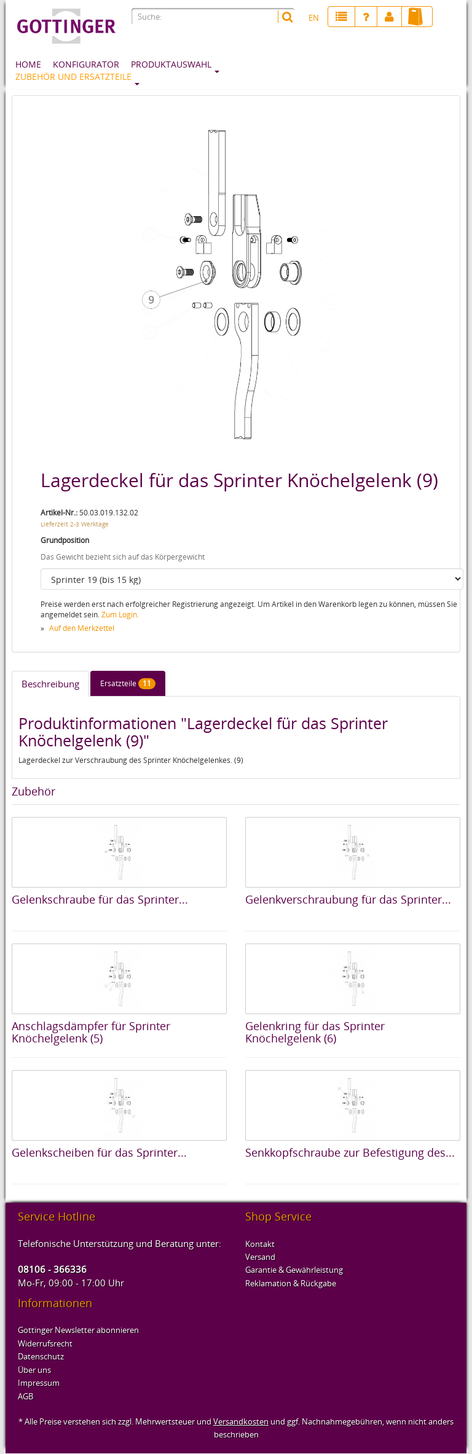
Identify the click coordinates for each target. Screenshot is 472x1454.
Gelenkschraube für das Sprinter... (100, 899)
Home (28, 64)
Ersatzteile (127, 683)
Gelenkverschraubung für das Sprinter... (348, 899)
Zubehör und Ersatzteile (73, 76)
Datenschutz (41, 1356)
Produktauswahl (171, 64)
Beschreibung (50, 684)
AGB (25, 1396)
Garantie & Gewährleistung (294, 1269)
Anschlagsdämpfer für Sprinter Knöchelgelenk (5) (91, 1032)
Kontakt (260, 1243)
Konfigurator (86, 64)
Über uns (34, 1369)
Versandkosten (241, 1421)
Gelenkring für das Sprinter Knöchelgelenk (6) (315, 1032)
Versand (260, 1256)
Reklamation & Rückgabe (290, 1283)
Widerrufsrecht (45, 1343)
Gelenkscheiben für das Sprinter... (99, 1152)
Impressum (39, 1382)
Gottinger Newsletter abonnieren (78, 1329)
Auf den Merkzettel (81, 628)
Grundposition (65, 540)
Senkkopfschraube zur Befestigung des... (350, 1152)
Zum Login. (120, 614)
